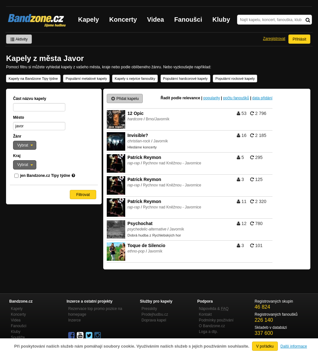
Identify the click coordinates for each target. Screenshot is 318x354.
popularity (211, 98)
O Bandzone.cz (212, 326)
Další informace (293, 346)
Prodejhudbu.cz (154, 314)
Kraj (16, 156)
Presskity (149, 308)
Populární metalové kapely (86, 78)
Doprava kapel (153, 320)
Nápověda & (213, 308)
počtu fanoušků (236, 98)
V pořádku (265, 346)
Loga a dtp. (208, 331)
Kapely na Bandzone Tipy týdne (33, 78)
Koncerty (123, 19)
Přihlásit (299, 39)
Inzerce (74, 320)
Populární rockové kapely (235, 78)
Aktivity (19, 39)
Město (18, 117)
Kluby (221, 19)
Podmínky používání (216, 320)
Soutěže (18, 337)
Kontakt (205, 314)
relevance (191, 98)
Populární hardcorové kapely (185, 78)
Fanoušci (188, 19)
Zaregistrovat (274, 38)
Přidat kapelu (125, 98)
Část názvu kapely (29, 98)
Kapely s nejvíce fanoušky (135, 78)
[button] (24, 145)
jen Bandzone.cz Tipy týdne (45, 175)
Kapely (88, 19)
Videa (155, 19)
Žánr (17, 136)
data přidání (262, 98)
